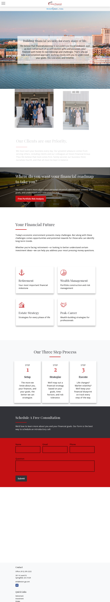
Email (45, 444)
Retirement (19, 596)
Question (19, 458)
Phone (73, 444)
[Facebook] (16, 585)
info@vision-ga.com (22, 582)
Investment (19, 599)
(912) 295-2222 (26, 571)
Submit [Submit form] (21, 478)
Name (18, 444)
